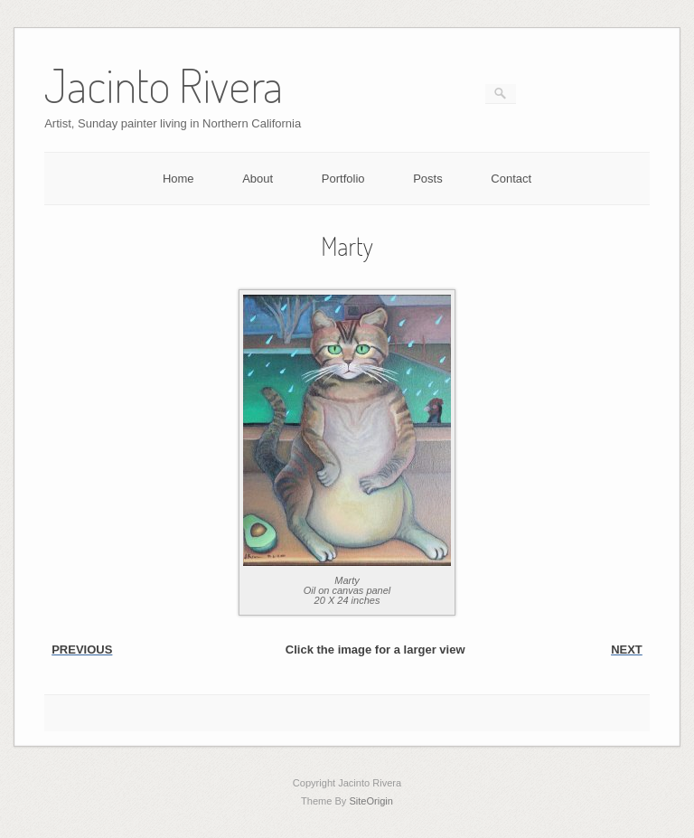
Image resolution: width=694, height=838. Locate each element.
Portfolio (343, 178)
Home (178, 178)
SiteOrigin (371, 801)
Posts (428, 178)
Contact (511, 178)
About (257, 178)
